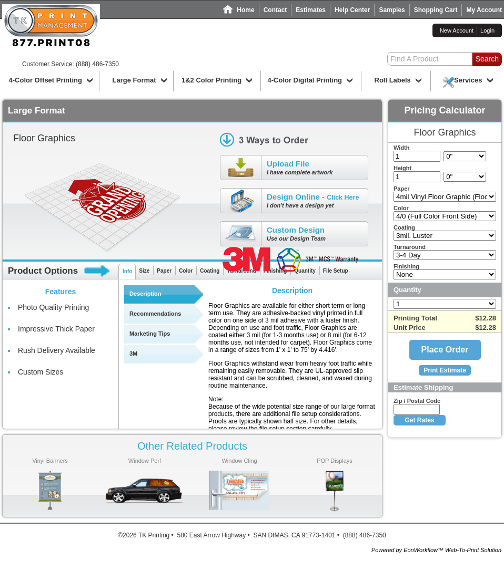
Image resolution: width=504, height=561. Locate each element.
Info (127, 271)
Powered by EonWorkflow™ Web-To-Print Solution (436, 550)
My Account (484, 10)
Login (487, 30)
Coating (209, 271)
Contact (275, 10)
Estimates (311, 10)
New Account (456, 30)
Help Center (352, 10)
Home (245, 10)
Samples (392, 10)
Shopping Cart (436, 10)
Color (186, 271)
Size (144, 271)
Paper (164, 271)
